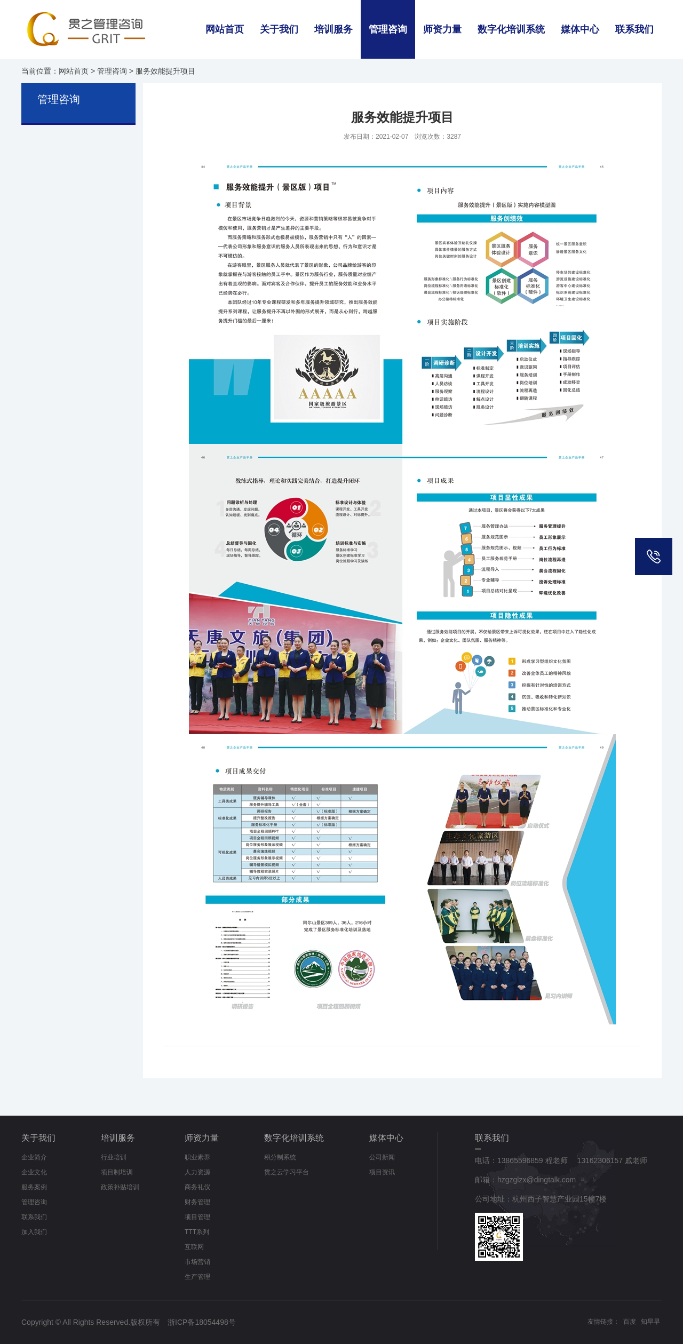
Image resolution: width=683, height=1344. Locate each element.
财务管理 (197, 1202)
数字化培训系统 (511, 29)
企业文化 (34, 1172)
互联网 (194, 1247)
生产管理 (197, 1277)
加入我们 (34, 1232)
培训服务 (333, 29)
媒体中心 (580, 29)
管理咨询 (388, 29)
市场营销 (197, 1262)
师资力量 (442, 29)
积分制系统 (280, 1157)
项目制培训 (117, 1172)
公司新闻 (382, 1157)
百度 (629, 1321)
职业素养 (197, 1157)
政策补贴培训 (120, 1187)
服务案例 (34, 1187)
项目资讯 (382, 1172)
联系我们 (634, 29)
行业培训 (113, 1157)
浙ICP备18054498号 (202, 1322)
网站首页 (224, 29)
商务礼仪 (197, 1187)
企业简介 (34, 1157)
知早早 (650, 1321)
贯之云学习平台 (286, 1172)
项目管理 (197, 1217)
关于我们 (279, 29)
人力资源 (197, 1172)
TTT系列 (197, 1232)
